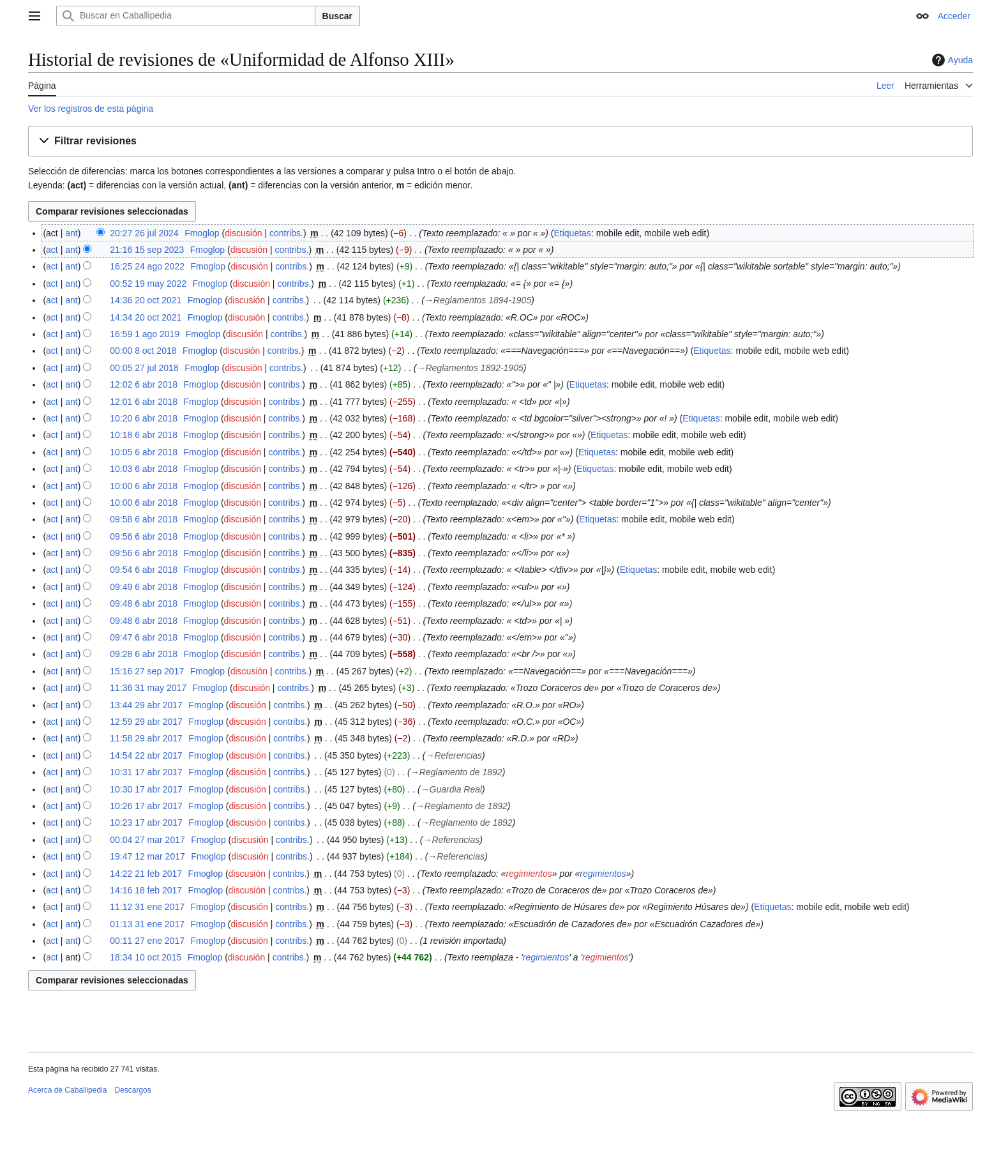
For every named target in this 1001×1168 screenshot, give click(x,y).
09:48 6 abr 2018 (143, 603)
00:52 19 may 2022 (148, 283)
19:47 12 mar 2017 (147, 856)
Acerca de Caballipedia (67, 1090)
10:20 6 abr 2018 (143, 418)
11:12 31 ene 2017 (147, 907)
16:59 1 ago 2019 (144, 334)
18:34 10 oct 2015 (145, 957)
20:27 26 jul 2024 (144, 233)
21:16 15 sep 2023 (147, 250)
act (52, 250)
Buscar (337, 16)
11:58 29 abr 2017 (146, 738)
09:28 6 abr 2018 (143, 654)
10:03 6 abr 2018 (143, 469)
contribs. (286, 233)
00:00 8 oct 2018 (143, 350)
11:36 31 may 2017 (148, 688)
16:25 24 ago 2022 (147, 266)
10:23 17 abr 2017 (146, 822)
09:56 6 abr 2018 (143, 536)
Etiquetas (572, 233)
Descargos (132, 1090)
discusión (243, 233)
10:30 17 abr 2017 (146, 789)
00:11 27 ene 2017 (147, 941)
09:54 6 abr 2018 (143, 570)
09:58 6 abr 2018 (143, 519)
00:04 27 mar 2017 (147, 840)
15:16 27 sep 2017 (147, 671)
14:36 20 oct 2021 (145, 300)
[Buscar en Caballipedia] (185, 16)
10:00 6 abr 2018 (143, 486)
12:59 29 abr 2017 (146, 722)
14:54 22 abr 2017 (146, 755)
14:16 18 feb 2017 (146, 890)
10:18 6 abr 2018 (143, 435)
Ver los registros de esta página (90, 108)
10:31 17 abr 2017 (146, 772)
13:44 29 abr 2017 (146, 705)
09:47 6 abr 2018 (143, 637)
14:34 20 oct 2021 (145, 317)
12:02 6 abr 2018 (143, 384)
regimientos (529, 873)
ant (71, 233)
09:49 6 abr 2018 (143, 587)
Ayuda (951, 60)
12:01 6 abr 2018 (143, 402)
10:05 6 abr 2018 (143, 452)
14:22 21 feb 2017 (146, 873)
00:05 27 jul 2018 (144, 368)
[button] (500, 141)
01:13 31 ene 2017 (147, 924)
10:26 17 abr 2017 (146, 806)
